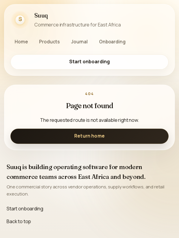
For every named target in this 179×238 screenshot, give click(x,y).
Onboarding (112, 42)
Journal (79, 42)
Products (49, 42)
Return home (89, 136)
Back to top (19, 221)
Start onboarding (89, 62)
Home (21, 42)
